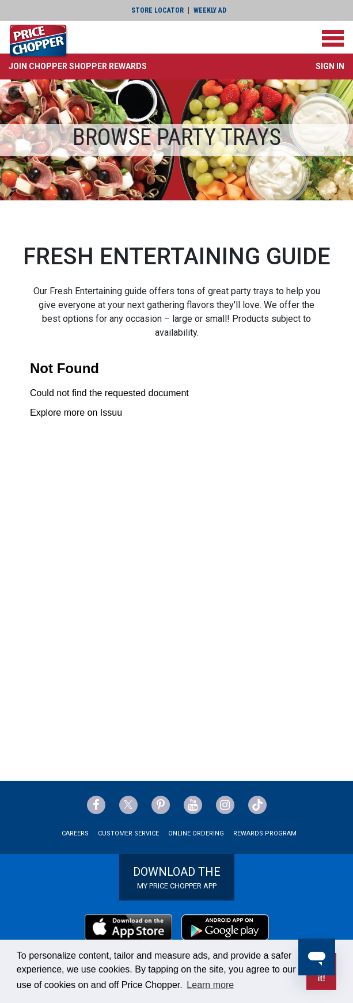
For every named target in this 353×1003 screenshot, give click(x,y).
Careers (75, 833)
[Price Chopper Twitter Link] (128, 805)
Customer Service (128, 833)
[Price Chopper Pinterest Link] (160, 805)
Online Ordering (196, 833)
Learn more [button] (210, 985)
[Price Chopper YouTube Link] (193, 805)
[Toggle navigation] (332, 38)
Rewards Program (265, 833)
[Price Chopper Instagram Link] (225, 805)
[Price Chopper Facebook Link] (96, 805)
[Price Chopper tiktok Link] (257, 805)
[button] (78, 66)
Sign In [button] (330, 66)
